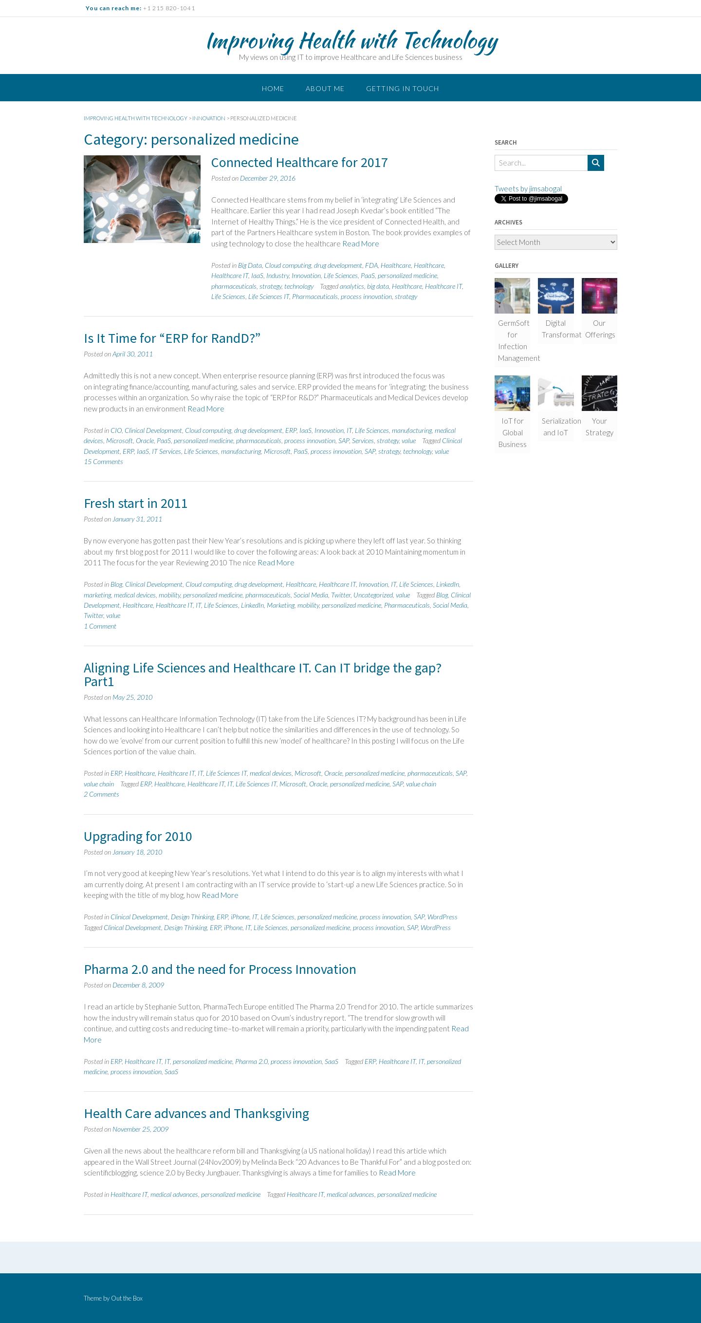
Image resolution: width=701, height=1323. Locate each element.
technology (299, 286)
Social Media (311, 595)
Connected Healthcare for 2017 (299, 162)
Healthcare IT (229, 275)
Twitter (340, 595)
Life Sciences (341, 275)
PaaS (368, 275)
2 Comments (101, 794)
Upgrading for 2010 (138, 836)
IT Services (166, 451)
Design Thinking (192, 917)
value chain (99, 784)
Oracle (145, 440)
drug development (338, 265)
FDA (371, 265)
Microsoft (119, 440)
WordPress (442, 917)
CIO (116, 430)
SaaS (331, 1061)
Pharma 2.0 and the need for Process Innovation (220, 969)
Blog (116, 584)
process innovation (366, 296)
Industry (277, 275)
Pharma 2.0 (251, 1061)
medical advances (174, 1194)
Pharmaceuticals (315, 296)
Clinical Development (153, 430)
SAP (343, 440)
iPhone (240, 917)
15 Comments (103, 461)
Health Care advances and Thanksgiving (196, 1113)
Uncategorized (373, 595)
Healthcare (396, 265)
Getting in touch (402, 88)
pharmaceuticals (234, 286)
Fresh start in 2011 (136, 503)
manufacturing (412, 430)
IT (349, 430)
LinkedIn (447, 584)
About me (325, 88)
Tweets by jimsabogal (528, 188)
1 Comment (100, 626)
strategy (270, 286)
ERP (290, 430)
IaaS (257, 275)
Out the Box (127, 1298)
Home (273, 88)
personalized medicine (407, 275)
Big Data (250, 265)
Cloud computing (288, 265)
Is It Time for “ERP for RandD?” (172, 338)
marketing (97, 595)
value (409, 440)
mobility (169, 595)
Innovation (306, 275)
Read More (360, 243)
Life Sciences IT (268, 296)
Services (363, 440)
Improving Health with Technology (350, 40)
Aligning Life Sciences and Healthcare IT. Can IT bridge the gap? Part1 (263, 674)
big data (378, 286)
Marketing (281, 605)
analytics (352, 286)
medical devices (135, 595)
